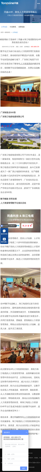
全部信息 (21, 27)
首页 (2, 32)
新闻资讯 (7, 32)
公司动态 (4, 27)
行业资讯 (13, 27)
